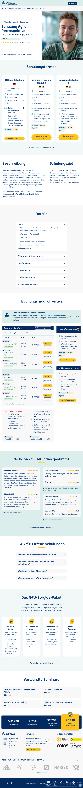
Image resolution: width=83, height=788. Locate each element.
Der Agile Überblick (53, 690)
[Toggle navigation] (80, 3)
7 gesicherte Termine (15, 94)
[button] (41, 554)
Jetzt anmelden (33, 749)
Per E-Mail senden (9, 55)
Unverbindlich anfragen (41, 137)
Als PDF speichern (25, 55)
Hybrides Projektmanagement (58, 702)
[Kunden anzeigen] (76, 760)
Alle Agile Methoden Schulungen (15, 22)
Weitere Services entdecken (41, 663)
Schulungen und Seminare (15, 8)
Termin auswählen (14, 138)
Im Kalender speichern (42, 328)
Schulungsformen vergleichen (41, 147)
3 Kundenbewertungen (21, 42)
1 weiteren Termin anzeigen (15, 404)
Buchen (47, 343)
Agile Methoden (33, 8)
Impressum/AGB (31, 783)
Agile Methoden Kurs (24, 194)
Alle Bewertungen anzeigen (41, 527)
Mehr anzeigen (25, 248)
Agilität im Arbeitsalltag (15, 702)
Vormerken (47, 347)
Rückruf (72, 3)
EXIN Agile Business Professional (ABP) (19, 691)
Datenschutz (44, 783)
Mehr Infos (73, 316)
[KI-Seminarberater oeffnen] (55, 783)
